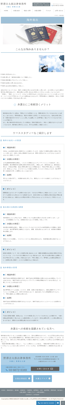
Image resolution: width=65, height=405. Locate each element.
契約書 (17, 390)
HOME (56, 15)
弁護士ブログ (31, 392)
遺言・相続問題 (44, 390)
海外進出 (59, 390)
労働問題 (29, 390)
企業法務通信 (40, 392)
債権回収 (22, 390)
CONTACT (29, 394)
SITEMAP (36, 394)
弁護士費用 (23, 392)
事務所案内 (10, 390)
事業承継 (53, 390)
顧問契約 (36, 390)
